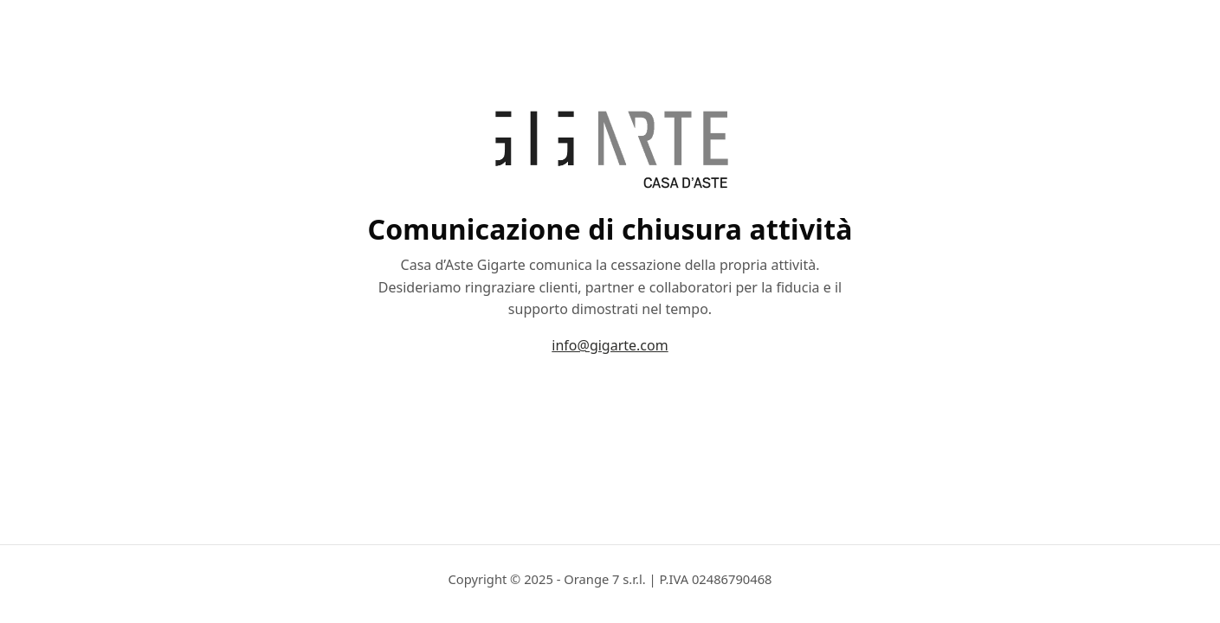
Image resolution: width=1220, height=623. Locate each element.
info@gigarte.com (610, 345)
